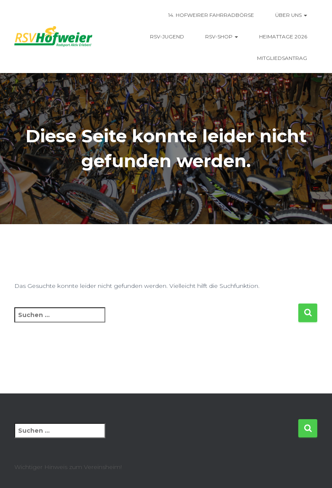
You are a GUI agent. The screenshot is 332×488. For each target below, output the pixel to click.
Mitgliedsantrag (282, 58)
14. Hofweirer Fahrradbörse (211, 15)
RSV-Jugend (167, 36)
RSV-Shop (221, 36)
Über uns (291, 15)
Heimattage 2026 (283, 36)
